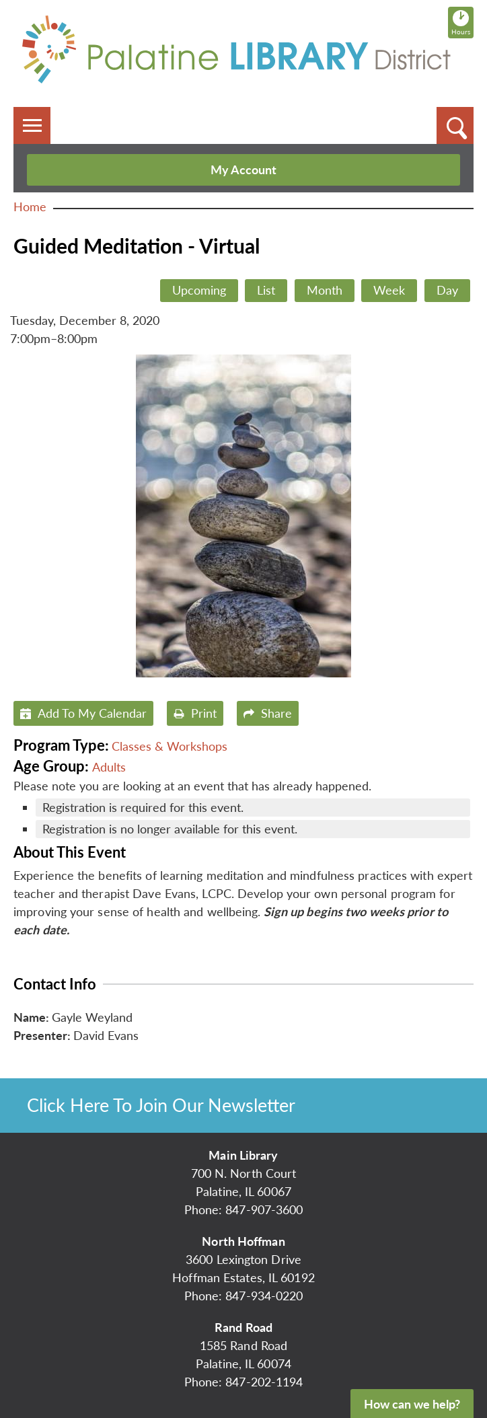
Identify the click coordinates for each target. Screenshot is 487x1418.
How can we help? (412, 1403)
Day (447, 290)
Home (29, 206)
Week (389, 290)
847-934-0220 (264, 1295)
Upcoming (199, 290)
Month (324, 290)
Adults (109, 766)
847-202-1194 (264, 1381)
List (266, 290)
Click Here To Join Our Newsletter (161, 1105)
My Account (243, 169)
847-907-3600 (264, 1209)
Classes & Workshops (169, 746)
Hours (462, 22)
